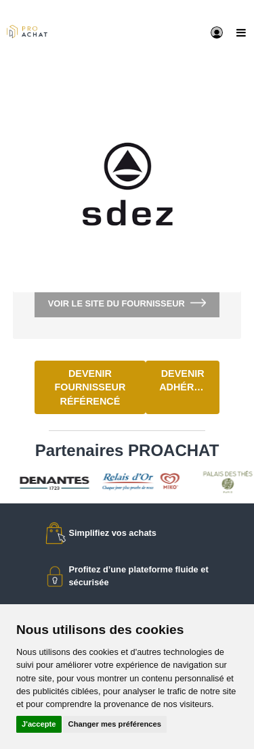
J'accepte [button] (39, 724)
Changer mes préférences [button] (114, 724)
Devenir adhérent (186, 380)
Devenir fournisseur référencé (90, 387)
